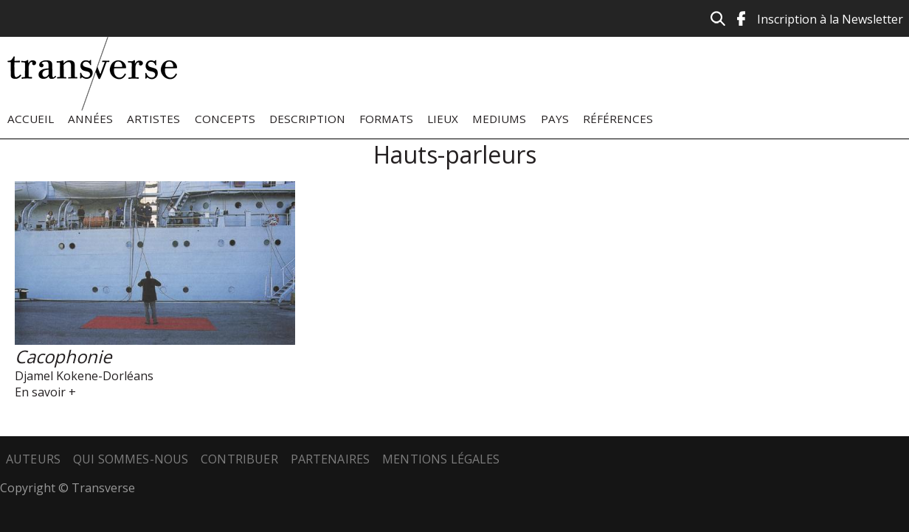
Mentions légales (441, 459)
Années (90, 118)
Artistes (153, 118)
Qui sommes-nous (130, 459)
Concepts (225, 118)
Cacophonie (63, 356)
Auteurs (33, 459)
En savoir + (45, 392)
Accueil (30, 118)
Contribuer (239, 459)
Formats (386, 118)
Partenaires (330, 459)
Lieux (442, 118)
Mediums (499, 118)
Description (307, 118)
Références (618, 118)
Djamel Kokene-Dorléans (84, 376)
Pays (555, 118)
